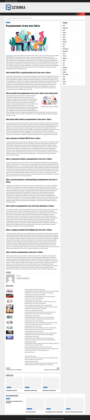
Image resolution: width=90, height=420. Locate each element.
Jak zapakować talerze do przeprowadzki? (54, 412)
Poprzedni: (19, 369)
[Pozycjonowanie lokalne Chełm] (32, 383)
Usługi (64, 79)
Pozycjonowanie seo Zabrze (31, 361)
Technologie (65, 67)
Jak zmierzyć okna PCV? (31, 412)
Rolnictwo (65, 58)
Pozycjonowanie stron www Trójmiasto (34, 321)
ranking (27, 131)
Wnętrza (64, 81)
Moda (64, 44)
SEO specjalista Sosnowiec (11, 390)
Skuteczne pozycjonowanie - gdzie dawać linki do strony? (38, 347)
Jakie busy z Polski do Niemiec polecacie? (74, 412)
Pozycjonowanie (10, 55)
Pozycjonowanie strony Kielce (32, 336)
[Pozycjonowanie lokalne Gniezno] (50, 383)
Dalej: (46, 369)
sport (64, 62)
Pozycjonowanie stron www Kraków (33, 326)
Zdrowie (64, 83)
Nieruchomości (65, 49)
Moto (64, 46)
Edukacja (64, 32)
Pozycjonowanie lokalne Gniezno (49, 390)
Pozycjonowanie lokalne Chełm (30, 390)
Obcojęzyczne (65, 51)
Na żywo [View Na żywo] (80, 14)
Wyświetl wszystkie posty (23, 278)
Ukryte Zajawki (65, 74)
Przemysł (64, 56)
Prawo (64, 53)
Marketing (8, 22)
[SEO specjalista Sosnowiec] (14, 383)
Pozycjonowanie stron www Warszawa (34, 331)
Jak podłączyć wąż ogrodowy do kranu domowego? (14, 401)
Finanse (64, 35)
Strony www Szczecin (30, 352)
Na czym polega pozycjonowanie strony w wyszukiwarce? (38, 305)
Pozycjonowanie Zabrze (30, 341)
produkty (47, 60)
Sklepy (64, 60)
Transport (64, 69)
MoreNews (52, 418)
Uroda (64, 76)
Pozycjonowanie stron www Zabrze (33, 300)
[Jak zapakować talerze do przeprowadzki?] (55, 404)
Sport (64, 65)
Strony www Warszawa (30, 356)
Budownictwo (65, 28)
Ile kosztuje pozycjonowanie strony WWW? (35, 294)
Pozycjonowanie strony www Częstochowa (35, 289)
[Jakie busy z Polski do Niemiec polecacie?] (74, 404)
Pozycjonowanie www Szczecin (32, 315)
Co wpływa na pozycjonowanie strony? (34, 310)
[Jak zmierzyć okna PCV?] (35, 404)
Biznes (64, 25)
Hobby (64, 37)
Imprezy (64, 39)
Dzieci (64, 30)
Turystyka (64, 72)
